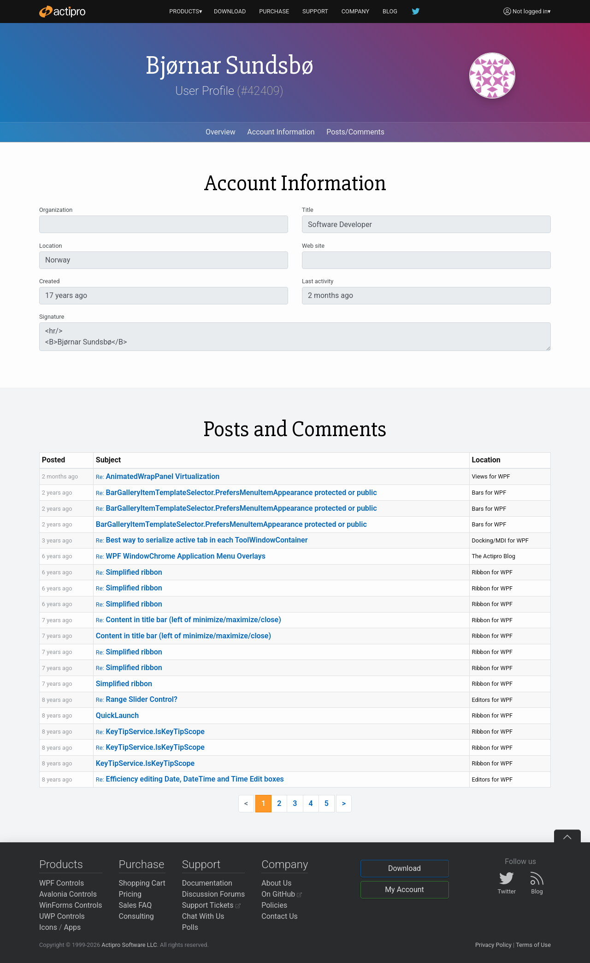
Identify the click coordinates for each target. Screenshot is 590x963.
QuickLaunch (117, 715)
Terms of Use (533, 944)
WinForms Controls (70, 905)
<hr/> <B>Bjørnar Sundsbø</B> (295, 336)
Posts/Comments (355, 132)
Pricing (130, 894)
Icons (48, 927)
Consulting (136, 916)
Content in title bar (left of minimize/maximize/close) (188, 619)
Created (49, 281)
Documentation (207, 883)
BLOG (390, 11)
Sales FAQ (135, 905)
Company (284, 864)
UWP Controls (62, 916)
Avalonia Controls (68, 894)
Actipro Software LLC (129, 944)
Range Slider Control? (136, 699)
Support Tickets (211, 905)
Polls (190, 927)
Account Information (280, 132)
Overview (221, 132)
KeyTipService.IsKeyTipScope (150, 731)
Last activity (317, 281)
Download (404, 868)
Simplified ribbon (129, 572)
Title (307, 209)
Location (50, 245)
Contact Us (279, 916)
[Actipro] (62, 11)
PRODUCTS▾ (185, 11)
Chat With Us (203, 916)
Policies (274, 905)
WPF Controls (61, 883)
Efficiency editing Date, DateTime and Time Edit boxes (190, 779)
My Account (404, 889)
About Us (276, 883)
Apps (72, 927)
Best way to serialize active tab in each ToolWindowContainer (202, 540)
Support (201, 864)
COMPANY (356, 11)
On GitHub (281, 894)
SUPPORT (315, 11)
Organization (55, 209)
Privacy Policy (493, 944)
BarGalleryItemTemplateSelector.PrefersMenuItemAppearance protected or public (236, 492)
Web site (313, 245)
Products (61, 864)
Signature (51, 316)
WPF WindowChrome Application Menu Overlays (181, 556)
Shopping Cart (142, 883)
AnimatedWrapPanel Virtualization (157, 476)
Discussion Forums (213, 894)
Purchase (142, 864)
